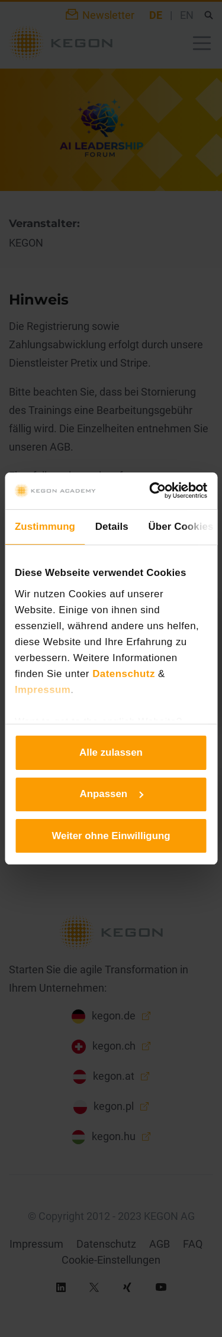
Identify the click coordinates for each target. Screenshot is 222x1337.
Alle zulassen (111, 752)
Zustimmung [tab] (45, 526)
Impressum (42, 689)
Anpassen (112, 793)
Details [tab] (111, 526)
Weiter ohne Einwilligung (111, 835)
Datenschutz (123, 673)
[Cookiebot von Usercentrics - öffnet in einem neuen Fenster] (158, 490)
